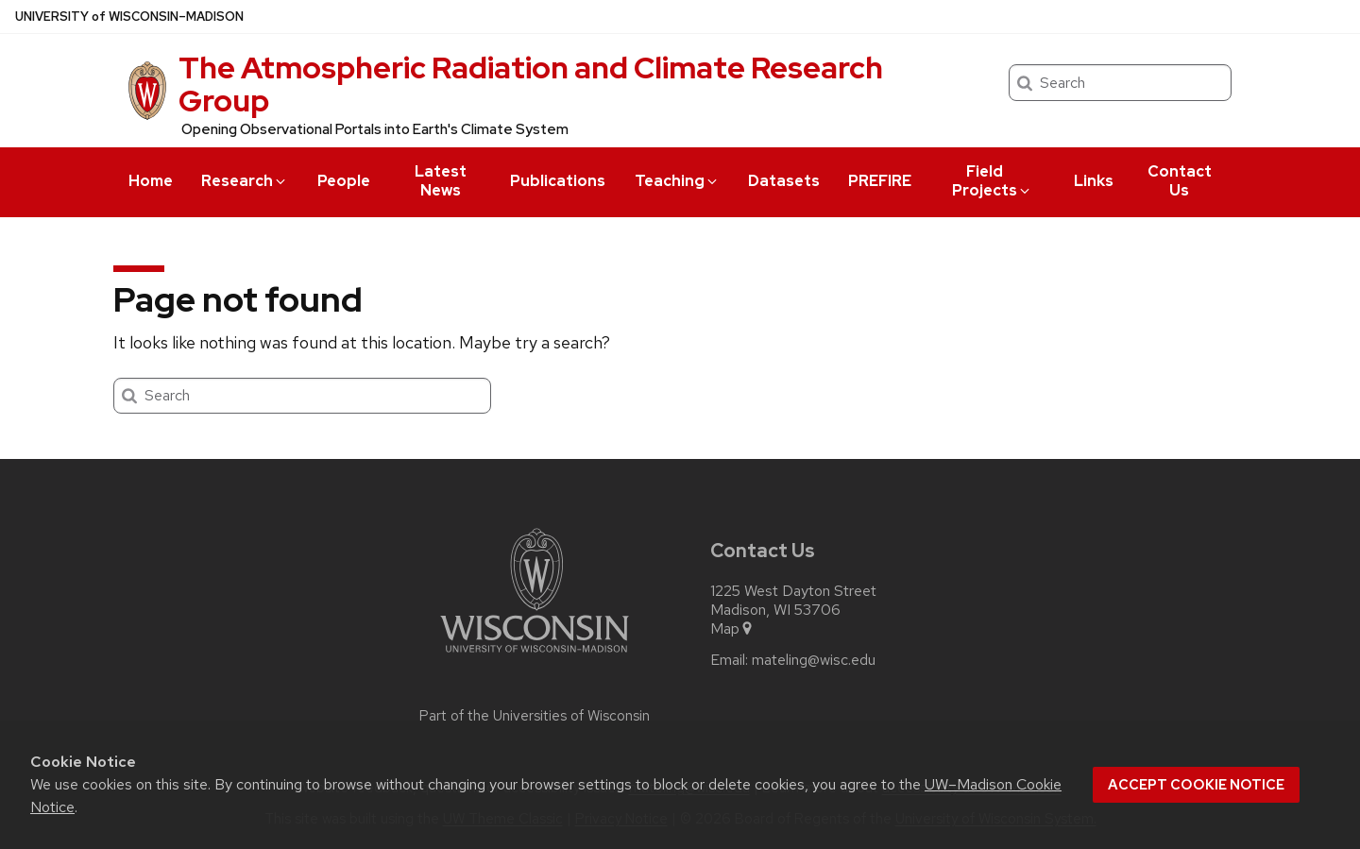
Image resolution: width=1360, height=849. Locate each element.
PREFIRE (879, 181)
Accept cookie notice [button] (1196, 784)
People (343, 181)
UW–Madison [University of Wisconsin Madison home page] (129, 16)
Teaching (677, 181)
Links (1094, 181)
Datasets (784, 181)
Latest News (441, 180)
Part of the (534, 715)
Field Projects (992, 180)
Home (150, 181)
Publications (557, 181)
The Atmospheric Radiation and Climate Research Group (530, 84)
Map (732, 629)
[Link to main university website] (534, 656)
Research (244, 181)
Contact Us (1180, 180)
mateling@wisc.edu (814, 660)
